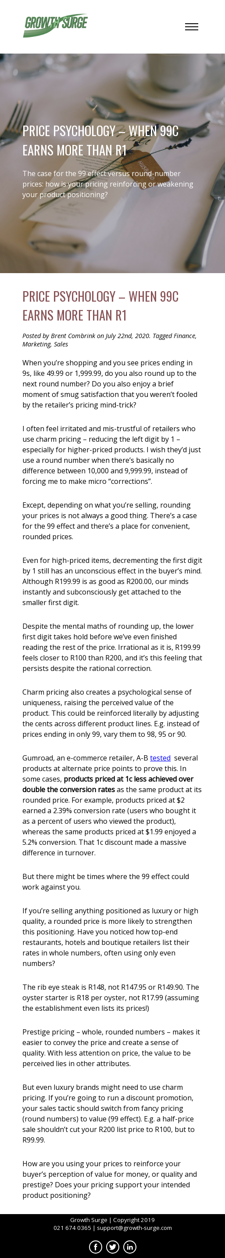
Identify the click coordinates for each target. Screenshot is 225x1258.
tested (160, 758)
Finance (184, 336)
